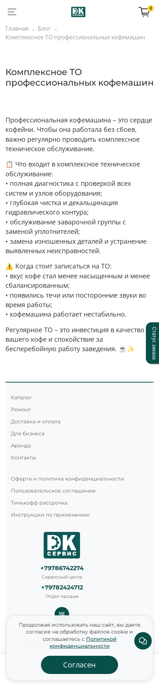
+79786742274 (62, 568)
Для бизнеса (27, 433)
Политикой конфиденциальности (82, 643)
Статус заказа (154, 343)
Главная (16, 28)
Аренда (21, 445)
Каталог (21, 397)
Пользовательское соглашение (53, 490)
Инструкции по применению (50, 514)
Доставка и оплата (35, 421)
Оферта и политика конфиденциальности (67, 478)
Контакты (23, 457)
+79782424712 (62, 587)
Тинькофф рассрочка (39, 502)
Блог (44, 28)
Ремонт (21, 409)
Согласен (79, 665)
